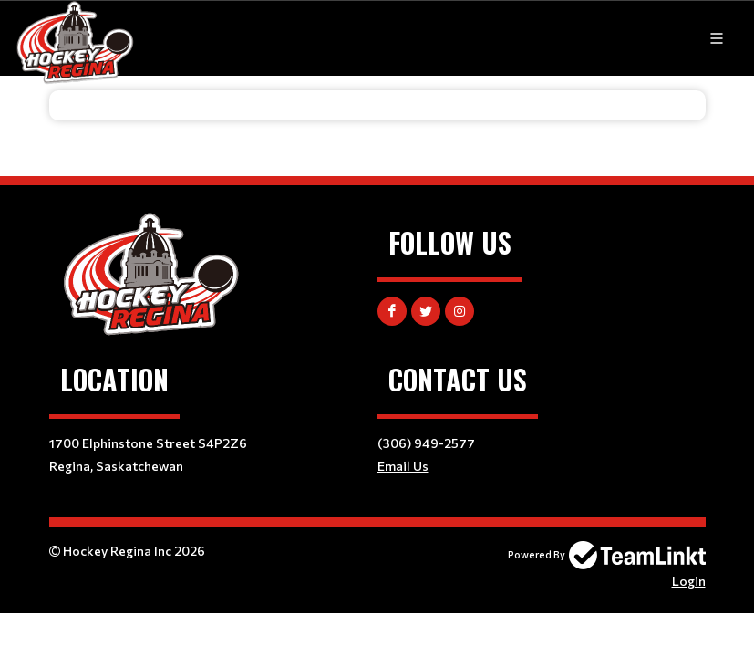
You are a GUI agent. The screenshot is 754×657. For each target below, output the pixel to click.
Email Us (403, 466)
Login (689, 581)
